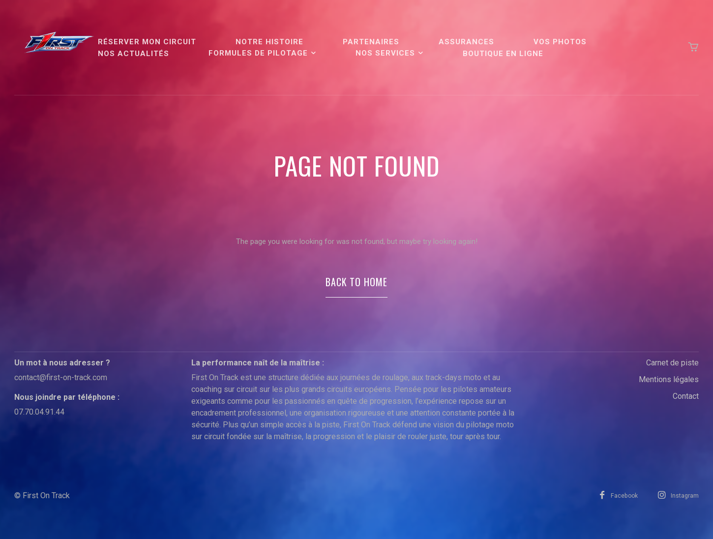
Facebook (619, 505)
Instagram (684, 505)
